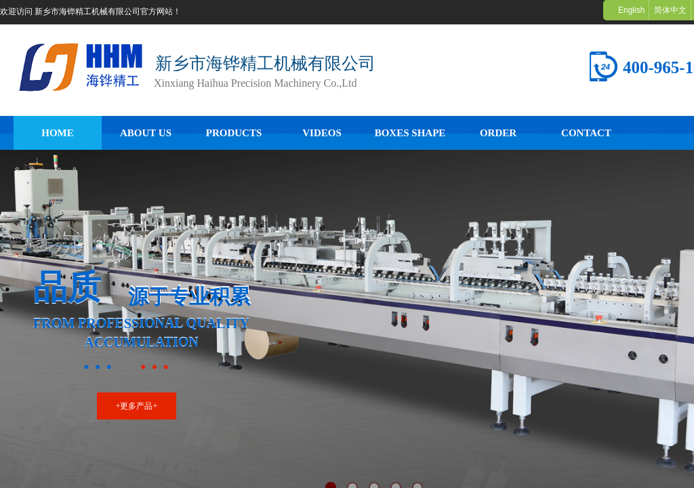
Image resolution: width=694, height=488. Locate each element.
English (631, 10)
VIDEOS (322, 132)
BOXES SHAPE (410, 132)
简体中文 (670, 10)
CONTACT (586, 132)
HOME (57, 132)
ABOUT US (145, 132)
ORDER (498, 132)
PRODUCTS (234, 132)
